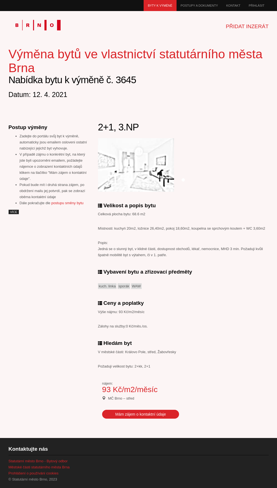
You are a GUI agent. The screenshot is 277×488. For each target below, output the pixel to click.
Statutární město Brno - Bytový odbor (38, 461)
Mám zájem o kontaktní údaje (140, 414)
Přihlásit (257, 5)
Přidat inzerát (247, 26)
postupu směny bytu (67, 203)
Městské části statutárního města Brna (39, 467)
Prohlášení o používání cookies (34, 473)
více (13, 212)
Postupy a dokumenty (199, 5)
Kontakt (233, 5)
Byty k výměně (160, 5)
